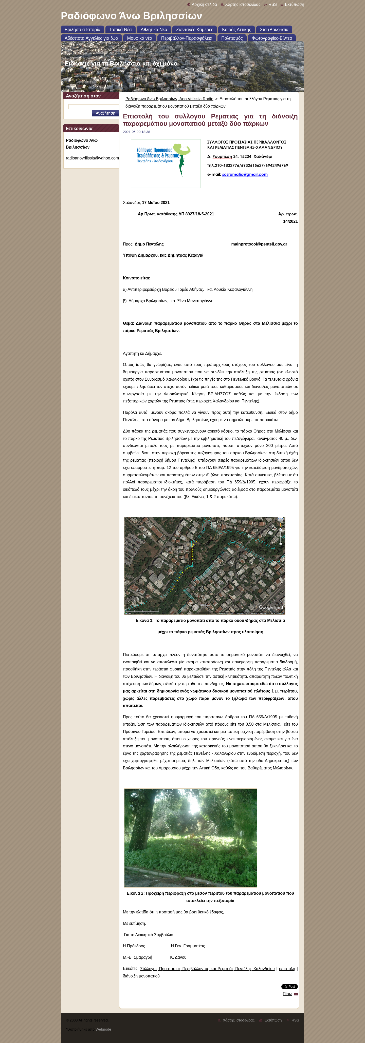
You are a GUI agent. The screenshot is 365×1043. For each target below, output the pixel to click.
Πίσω (287, 994)
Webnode (103, 1029)
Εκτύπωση (294, 4)
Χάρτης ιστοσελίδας (242, 4)
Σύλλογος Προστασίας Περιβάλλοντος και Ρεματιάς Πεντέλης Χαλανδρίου (207, 969)
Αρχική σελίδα (204, 4)
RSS (272, 4)
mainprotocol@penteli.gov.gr (259, 244)
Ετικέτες (130, 968)
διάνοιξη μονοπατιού (141, 976)
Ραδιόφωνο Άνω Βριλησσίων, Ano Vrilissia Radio (169, 99)
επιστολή (287, 969)
